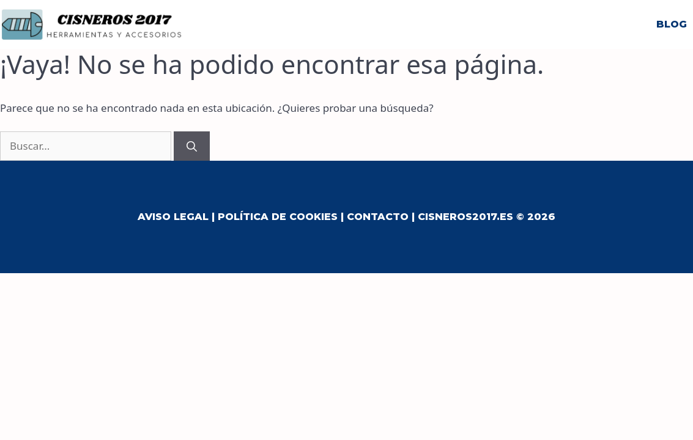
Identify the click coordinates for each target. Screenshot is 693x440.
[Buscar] (192, 146)
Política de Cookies (278, 216)
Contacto (378, 216)
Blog (671, 24)
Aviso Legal (173, 216)
